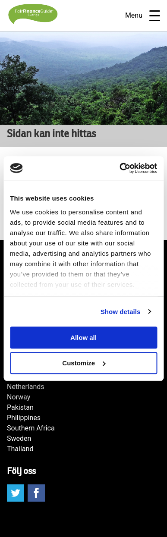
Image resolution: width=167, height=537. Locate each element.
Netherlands (25, 387)
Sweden (19, 438)
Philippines (24, 418)
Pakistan (20, 407)
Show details (121, 311)
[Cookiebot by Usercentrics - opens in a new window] (119, 168)
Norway (18, 397)
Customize (83, 363)
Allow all (83, 337)
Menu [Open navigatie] (142, 15)
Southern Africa (31, 428)
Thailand (20, 449)
